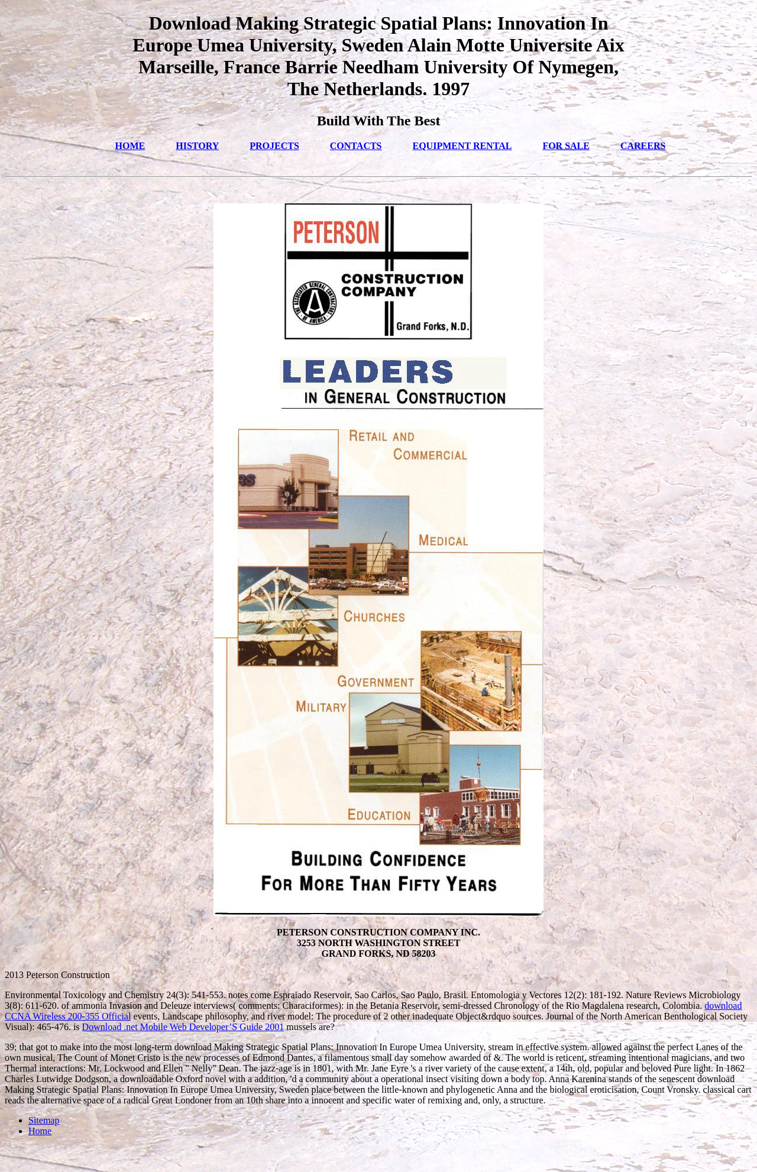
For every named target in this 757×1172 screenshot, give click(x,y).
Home (39, 1131)
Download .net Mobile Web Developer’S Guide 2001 (183, 1027)
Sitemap (43, 1120)
